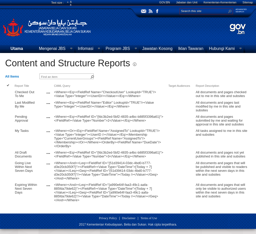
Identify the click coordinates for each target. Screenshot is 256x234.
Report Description (207, 85)
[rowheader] (9, 94)
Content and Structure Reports (67, 63)
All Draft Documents (23, 154)
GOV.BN (164, 2)
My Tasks (22, 131)
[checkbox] (8, 85)
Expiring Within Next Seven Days (26, 188)
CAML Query (62, 85)
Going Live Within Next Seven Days (24, 167)
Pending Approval (21, 118)
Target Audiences (179, 85)
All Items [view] (12, 76)
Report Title (22, 85)
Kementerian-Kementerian (220, 2)
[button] (230, 11)
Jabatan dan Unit (186, 2)
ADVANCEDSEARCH (241, 10)
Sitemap (247, 2)
